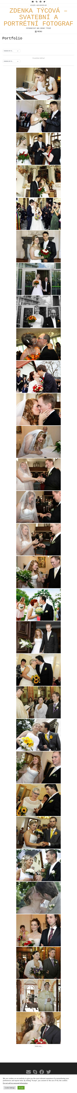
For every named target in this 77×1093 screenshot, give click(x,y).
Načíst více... (38, 1046)
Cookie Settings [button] (9, 1088)
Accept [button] (21, 1088)
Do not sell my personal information (15, 1083)
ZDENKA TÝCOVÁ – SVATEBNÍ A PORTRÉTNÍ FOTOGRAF (38, 17)
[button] (11, 51)
